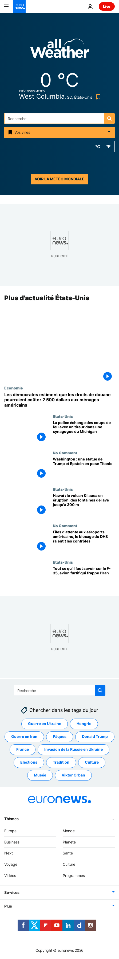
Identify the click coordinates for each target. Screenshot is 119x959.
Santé (68, 853)
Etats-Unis (63, 416)
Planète (69, 841)
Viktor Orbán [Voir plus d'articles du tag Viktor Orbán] (73, 775)
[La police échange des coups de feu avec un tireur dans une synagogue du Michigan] (84, 432)
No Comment (65, 453)
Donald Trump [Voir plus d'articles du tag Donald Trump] (95, 736)
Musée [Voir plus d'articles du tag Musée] (40, 775)
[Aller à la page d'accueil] (19, 6)
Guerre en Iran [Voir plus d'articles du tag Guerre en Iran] (24, 736)
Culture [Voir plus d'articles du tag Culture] (92, 762)
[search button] (109, 118)
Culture (69, 864)
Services (11, 892)
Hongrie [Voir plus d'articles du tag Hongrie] (84, 723)
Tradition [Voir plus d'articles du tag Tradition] (61, 762)
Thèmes (11, 818)
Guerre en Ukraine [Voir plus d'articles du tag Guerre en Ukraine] (44, 723)
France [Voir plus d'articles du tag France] (22, 749)
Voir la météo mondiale (59, 179)
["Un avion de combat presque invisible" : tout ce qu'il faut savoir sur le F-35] (84, 578)
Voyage (10, 864)
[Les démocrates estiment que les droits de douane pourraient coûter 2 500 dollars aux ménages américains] (59, 400)
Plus (8, 906)
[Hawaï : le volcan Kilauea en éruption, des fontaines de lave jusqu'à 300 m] (84, 505)
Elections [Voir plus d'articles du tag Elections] (28, 762)
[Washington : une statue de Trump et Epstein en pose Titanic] (84, 469)
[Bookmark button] (97, 96)
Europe (10, 830)
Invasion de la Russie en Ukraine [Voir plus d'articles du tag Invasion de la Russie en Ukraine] (73, 749)
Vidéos (10, 875)
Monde (69, 830)
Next (8, 853)
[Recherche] (59, 118)
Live (106, 6)
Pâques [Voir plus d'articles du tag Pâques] (59, 736)
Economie (13, 388)
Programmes (74, 875)
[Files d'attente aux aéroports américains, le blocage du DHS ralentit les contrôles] (84, 541)
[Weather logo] (59, 50)
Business (11, 841)
